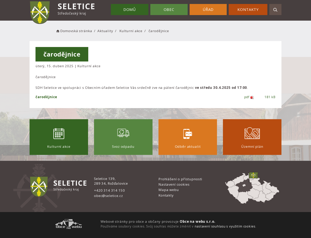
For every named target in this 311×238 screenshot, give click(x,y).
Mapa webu (168, 189)
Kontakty (248, 9)
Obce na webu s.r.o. (197, 221)
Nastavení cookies (173, 184)
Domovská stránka (74, 31)
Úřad (208, 9)
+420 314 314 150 (109, 190)
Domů (129, 9)
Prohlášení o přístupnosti (180, 179)
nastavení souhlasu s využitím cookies (225, 226)
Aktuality (105, 31)
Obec (169, 9)
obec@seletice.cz (108, 195)
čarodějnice (46, 97)
